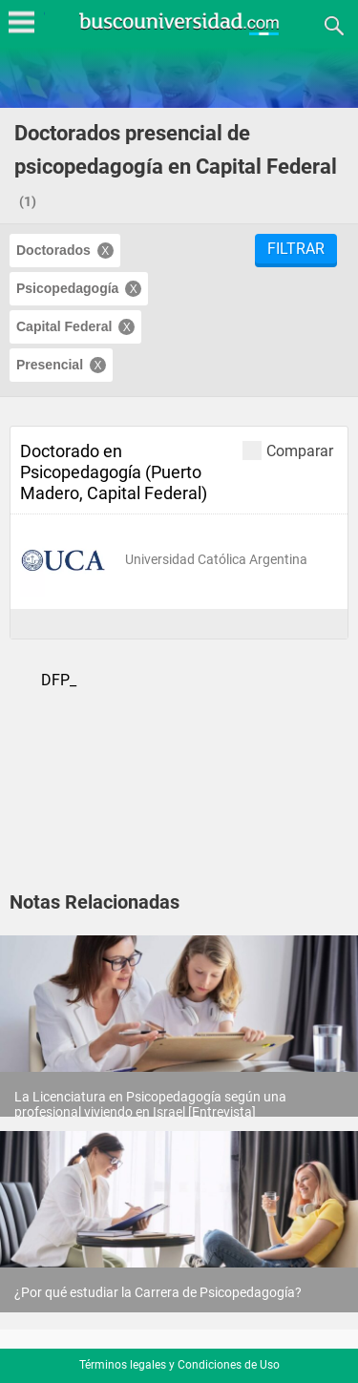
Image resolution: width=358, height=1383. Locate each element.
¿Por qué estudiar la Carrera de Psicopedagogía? (158, 1292)
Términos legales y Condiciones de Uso (179, 1365)
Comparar (287, 450)
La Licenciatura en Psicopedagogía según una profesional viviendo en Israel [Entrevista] (150, 1104)
